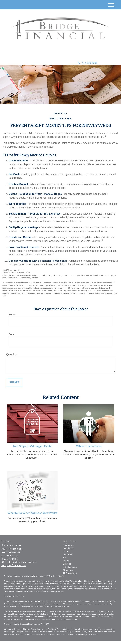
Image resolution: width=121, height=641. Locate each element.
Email (12, 334)
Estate (66, 551)
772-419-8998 (87, 62)
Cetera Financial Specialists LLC (36, 601)
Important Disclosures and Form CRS (34, 624)
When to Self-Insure (89, 446)
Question (11, 354)
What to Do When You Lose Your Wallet (32, 513)
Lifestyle (67, 564)
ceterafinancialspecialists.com (65, 619)
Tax (64, 557)
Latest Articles (70, 567)
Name (12, 314)
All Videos (68, 570)
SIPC (113, 601)
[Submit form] (14, 382)
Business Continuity (11, 624)
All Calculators (70, 573)
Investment (68, 548)
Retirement (68, 545)
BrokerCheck (58, 576)
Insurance (67, 554)
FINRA (108, 601)
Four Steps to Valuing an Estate (32, 446)
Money (66, 560)
